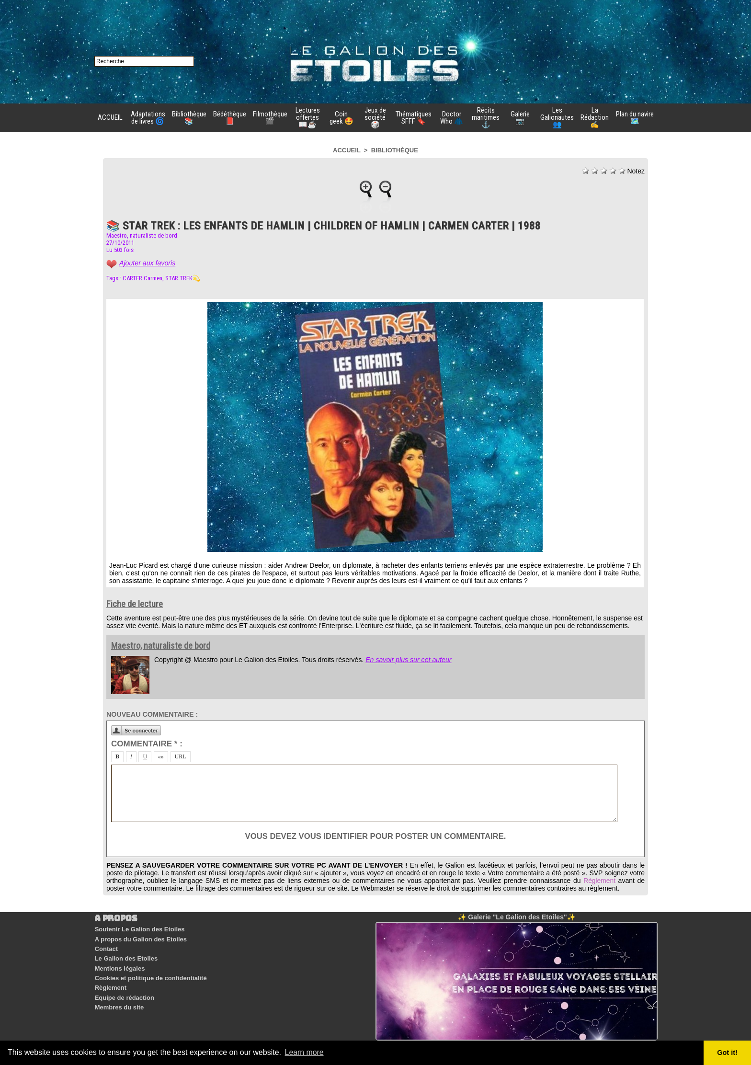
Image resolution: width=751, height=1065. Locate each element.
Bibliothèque (394, 150)
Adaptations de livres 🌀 (148, 118)
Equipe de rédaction (124, 992)
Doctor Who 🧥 (451, 118)
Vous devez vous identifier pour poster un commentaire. (375, 836)
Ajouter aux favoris (147, 263)
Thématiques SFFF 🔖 (414, 118)
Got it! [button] (727, 1052)
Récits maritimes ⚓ (486, 117)
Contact (105, 947)
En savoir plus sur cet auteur (407, 660)
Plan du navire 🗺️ (635, 118)
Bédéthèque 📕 (229, 118)
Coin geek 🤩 (341, 118)
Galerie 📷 (520, 118)
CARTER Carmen (142, 278)
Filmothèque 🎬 (270, 118)
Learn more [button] (304, 1052)
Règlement (599, 880)
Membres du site (119, 1002)
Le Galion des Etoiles (125, 956)
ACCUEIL (110, 117)
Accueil (347, 150)
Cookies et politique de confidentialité (150, 974)
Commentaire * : (146, 743)
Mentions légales (119, 965)
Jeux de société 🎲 (375, 117)
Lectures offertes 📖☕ (308, 117)
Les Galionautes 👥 (557, 117)
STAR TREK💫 (182, 278)
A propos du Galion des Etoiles (140, 938)
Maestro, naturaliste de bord (141, 235)
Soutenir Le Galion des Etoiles (139, 929)
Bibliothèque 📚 (189, 118)
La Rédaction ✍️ (594, 117)
